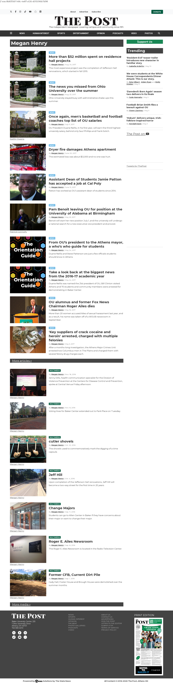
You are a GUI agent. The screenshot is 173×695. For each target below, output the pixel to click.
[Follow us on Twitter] (14, 633)
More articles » (22, 360)
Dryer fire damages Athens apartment (82, 149)
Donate (157, 12)
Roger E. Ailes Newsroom (71, 541)
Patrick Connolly (18, 232)
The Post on (138, 134)
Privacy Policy (108, 630)
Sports (61, 33)
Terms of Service (110, 628)
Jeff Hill (55, 475)
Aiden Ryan (146, 82)
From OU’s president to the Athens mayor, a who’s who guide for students (86, 244)
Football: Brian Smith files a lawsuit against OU (142, 106)
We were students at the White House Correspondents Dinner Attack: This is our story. (145, 76)
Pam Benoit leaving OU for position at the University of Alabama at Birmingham (85, 211)
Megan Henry (57, 64)
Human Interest (41, 33)
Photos (149, 33)
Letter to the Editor (111, 623)
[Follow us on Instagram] (25, 633)
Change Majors (62, 508)
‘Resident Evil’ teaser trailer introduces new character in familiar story (143, 60)
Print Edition (144, 615)
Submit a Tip (107, 625)
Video (134, 33)
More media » (21, 604)
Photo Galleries (76, 625)
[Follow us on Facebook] (20, 633)
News (22, 33)
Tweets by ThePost (137, 166)
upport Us (144, 41)
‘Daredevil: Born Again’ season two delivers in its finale (144, 93)
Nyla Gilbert (134, 82)
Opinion (101, 33)
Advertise (83, 12)
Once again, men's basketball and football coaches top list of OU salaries (85, 118)
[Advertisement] (145, 208)
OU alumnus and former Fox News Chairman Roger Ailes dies (79, 304)
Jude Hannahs (135, 97)
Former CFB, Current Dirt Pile (74, 575)
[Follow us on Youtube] (20, 637)
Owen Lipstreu (136, 110)
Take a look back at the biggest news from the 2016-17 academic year (81, 274)
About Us (105, 615)
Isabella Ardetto (136, 66)
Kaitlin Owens (17, 139)
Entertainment (81, 33)
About (73, 12)
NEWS (52, 52)
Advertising (107, 619)
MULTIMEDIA (55, 370)
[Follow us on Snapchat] (25, 637)
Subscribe (96, 12)
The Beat (72, 623)
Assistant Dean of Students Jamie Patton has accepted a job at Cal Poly (85, 181)
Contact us (106, 617)
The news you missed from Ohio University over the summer (77, 88)
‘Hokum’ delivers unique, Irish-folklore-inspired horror (144, 119)
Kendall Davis (135, 124)
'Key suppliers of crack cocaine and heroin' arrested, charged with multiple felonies (83, 336)
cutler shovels (61, 441)
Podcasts (118, 33)
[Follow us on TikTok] (14, 637)
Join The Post (108, 621)
